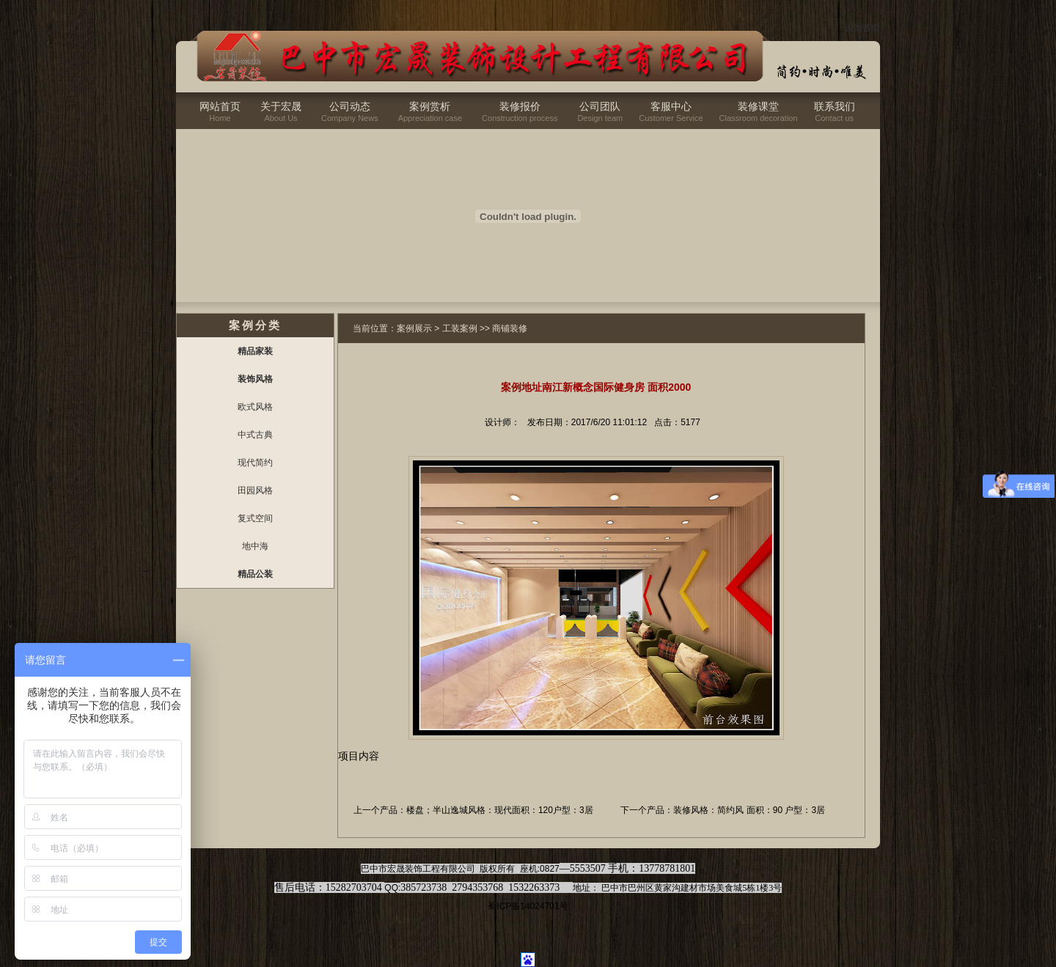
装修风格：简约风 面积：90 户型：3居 (749, 810)
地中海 (255, 546)
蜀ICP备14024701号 (528, 906)
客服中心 (671, 106)
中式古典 (255, 435)
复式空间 (255, 518)
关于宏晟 (280, 106)
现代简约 (255, 462)
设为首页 (862, 28)
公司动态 (349, 106)
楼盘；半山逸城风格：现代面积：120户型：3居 (499, 810)
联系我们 (834, 106)
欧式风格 (255, 407)
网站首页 (220, 106)
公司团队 (599, 106)
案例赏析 (429, 106)
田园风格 (255, 490)
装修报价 (519, 106)
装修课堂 (758, 106)
